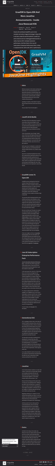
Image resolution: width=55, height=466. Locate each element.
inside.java (36, 243)
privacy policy (38, 69)
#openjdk (21, 29)
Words (15, 5)
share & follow (5, 446)
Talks (32, 5)
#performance (28, 29)
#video (15, 27)
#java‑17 (33, 27)
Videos (21, 5)
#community (21, 27)
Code (27, 5)
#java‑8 (28, 27)
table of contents (5, 444)
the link (32, 306)
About (38, 5)
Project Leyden (25, 217)
